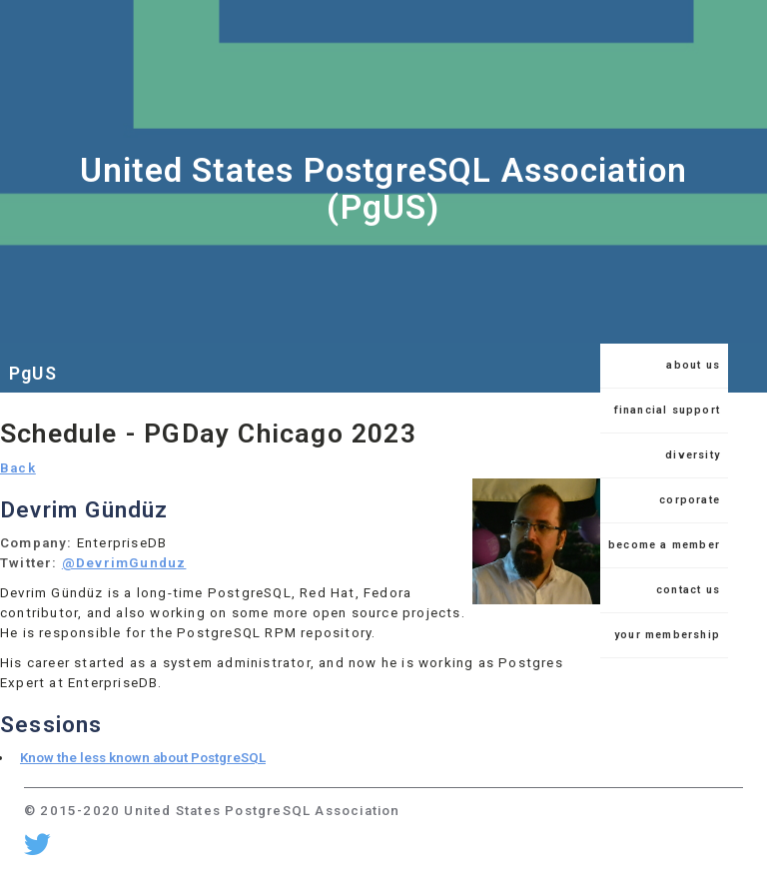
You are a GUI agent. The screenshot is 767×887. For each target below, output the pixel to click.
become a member (664, 544)
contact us (688, 589)
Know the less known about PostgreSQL (143, 757)
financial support (667, 410)
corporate (689, 499)
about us (693, 365)
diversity (692, 454)
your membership (667, 634)
